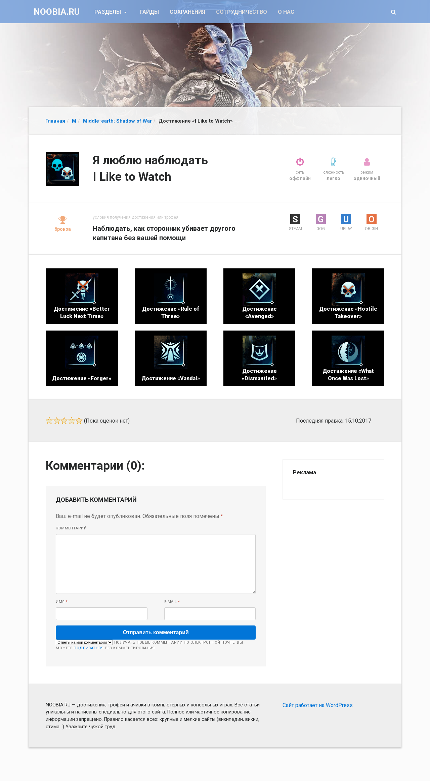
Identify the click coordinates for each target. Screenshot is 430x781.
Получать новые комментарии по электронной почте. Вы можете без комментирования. (149, 645)
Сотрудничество (241, 12)
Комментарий (71, 528)
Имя (62, 602)
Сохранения (187, 12)
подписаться (88, 648)
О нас (286, 12)
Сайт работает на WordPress (318, 705)
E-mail (172, 602)
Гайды (149, 12)
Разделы (108, 12)
